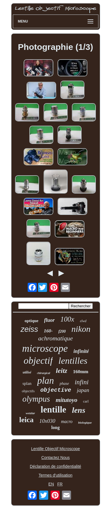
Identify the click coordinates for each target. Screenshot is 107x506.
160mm (80, 371)
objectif (38, 360)
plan (45, 380)
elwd (83, 321)
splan (27, 383)
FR (60, 484)
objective (55, 390)
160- (48, 331)
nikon (80, 329)
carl (85, 401)
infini (82, 382)
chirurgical (43, 373)
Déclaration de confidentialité (55, 466)
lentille (53, 409)
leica (26, 420)
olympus (36, 398)
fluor (49, 320)
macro (66, 421)
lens (78, 410)
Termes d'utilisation (55, 475)
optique (31, 320)
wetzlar (30, 413)
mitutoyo (66, 400)
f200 (62, 331)
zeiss (29, 329)
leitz (61, 370)
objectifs (28, 391)
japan (83, 390)
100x (67, 319)
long (55, 427)
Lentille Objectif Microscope (55, 448)
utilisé (27, 372)
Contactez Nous (55, 457)
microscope (45, 348)
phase (64, 383)
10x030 (47, 421)
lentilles (72, 360)
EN (51, 484)
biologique (85, 422)
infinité (81, 351)
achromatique (55, 338)
